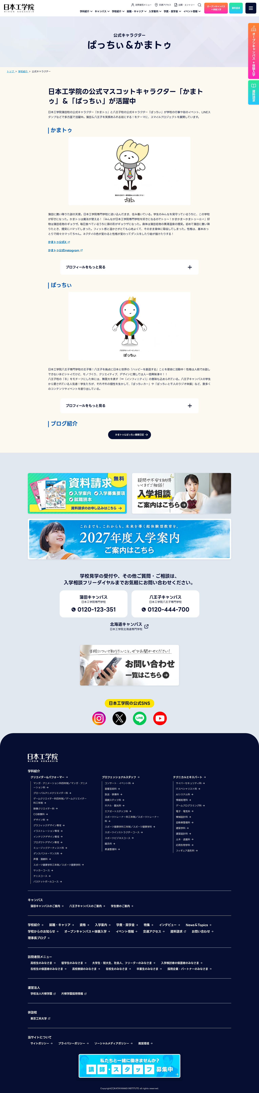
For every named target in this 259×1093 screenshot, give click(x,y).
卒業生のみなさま (149, 969)
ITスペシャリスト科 (188, 789)
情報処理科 (183, 800)
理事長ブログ (39, 938)
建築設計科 (183, 834)
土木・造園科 (185, 839)
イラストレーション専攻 (48, 831)
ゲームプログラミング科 (190, 806)
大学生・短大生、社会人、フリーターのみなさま (124, 963)
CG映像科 (40, 814)
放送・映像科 (114, 794)
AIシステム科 (185, 794)
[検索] (199, 5)
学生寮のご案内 (122, 906)
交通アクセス (162, 5)
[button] (129, 267)
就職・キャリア (137, 11)
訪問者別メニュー (141, 5)
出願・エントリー (184, 5)
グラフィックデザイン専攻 (49, 825)
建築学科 (182, 828)
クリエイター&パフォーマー (49, 777)
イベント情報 (192, 11)
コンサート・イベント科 (119, 783)
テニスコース (42, 876)
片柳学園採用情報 (74, 994)
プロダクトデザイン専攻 (48, 842)
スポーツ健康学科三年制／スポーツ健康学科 (58, 865)
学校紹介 (118, 11)
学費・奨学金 (173, 11)
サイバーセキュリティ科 (190, 783)
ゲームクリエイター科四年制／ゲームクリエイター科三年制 (60, 801)
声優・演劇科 (42, 859)
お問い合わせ (203, 931)
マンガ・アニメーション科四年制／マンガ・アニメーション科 (60, 785)
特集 (149, 924)
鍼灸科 (110, 844)
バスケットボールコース (47, 882)
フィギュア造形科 (187, 851)
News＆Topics (199, 924)
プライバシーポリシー (73, 1043)
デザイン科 (41, 820)
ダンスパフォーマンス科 (48, 853)
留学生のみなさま (74, 963)
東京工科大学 (41, 1018)
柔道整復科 (112, 849)
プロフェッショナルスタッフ (121, 777)
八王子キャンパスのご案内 (87, 906)
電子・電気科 (185, 811)
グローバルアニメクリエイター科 (52, 793)
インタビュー (169, 924)
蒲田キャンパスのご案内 (47, 906)
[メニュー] (250, 8)
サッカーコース (43, 870)
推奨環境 (145, 1043)
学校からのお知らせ (43, 931)
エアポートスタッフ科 (118, 811)
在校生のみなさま (118, 969)
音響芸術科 (112, 789)
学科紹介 (86, 11)
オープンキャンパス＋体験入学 (87, 931)
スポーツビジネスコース (119, 838)
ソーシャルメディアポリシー (113, 1043)
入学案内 (155, 11)
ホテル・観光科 (115, 806)
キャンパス (103, 11)
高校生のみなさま (43, 963)
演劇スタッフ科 (115, 800)
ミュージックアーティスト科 (50, 848)
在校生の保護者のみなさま (49, 969)
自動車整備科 (185, 822)
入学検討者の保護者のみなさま (182, 963)
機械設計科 (183, 817)
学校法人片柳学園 (43, 994)
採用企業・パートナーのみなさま (189, 969)
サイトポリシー (42, 1043)
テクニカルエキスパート (189, 777)
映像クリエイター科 (45, 809)
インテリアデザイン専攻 (48, 837)
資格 (84, 924)
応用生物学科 (185, 845)
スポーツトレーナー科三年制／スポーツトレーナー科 (132, 819)
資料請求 (178, 931)
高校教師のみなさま (86, 969)
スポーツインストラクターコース (124, 832)
